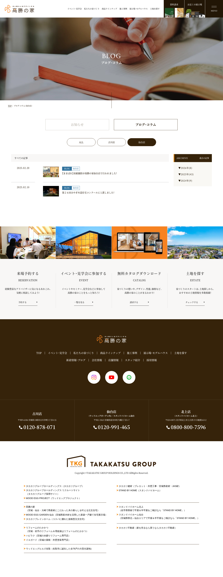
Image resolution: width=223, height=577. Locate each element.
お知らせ (77, 129)
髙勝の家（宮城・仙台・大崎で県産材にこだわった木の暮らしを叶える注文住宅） (63, 509)
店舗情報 (113, 360)
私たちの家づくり (91, 9)
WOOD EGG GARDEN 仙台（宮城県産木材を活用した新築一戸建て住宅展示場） (67, 514)
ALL (81, 147)
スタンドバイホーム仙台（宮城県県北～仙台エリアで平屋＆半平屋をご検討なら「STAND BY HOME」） (159, 516)
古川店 (111, 147)
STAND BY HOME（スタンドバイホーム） (140, 490)
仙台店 (141, 147)
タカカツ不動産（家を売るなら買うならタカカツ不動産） (148, 528)
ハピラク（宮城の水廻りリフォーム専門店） (48, 535)
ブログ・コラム (145, 129)
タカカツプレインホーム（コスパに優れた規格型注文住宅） (56, 519)
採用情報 (152, 360)
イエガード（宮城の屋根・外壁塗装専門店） (48, 540)
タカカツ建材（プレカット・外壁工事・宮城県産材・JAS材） (150, 486)
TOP (10, 105)
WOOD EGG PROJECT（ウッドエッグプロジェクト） (53, 498)
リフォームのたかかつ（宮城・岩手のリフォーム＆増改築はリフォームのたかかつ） (57, 529)
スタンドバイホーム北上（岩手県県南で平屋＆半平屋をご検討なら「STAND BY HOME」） (152, 509)
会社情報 (97, 360)
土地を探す (155, 9)
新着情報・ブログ (75, 360)
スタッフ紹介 (132, 360)
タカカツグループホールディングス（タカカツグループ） (55, 486)
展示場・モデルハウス (138, 9)
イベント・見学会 (74, 9)
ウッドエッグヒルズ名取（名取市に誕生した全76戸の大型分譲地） (60, 548)
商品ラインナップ (109, 9)
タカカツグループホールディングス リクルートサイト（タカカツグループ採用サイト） (53, 492)
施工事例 (123, 9)
